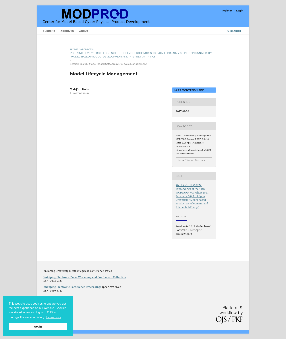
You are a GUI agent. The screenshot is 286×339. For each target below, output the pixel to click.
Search (234, 30)
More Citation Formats (191, 160)
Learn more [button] (53, 317)
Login (239, 10)
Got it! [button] (38, 326)
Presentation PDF (190, 90)
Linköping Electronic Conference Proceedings (72, 287)
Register (226, 10)
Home (74, 49)
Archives (67, 30)
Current (49, 30)
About (84, 30)
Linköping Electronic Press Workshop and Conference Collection (84, 277)
